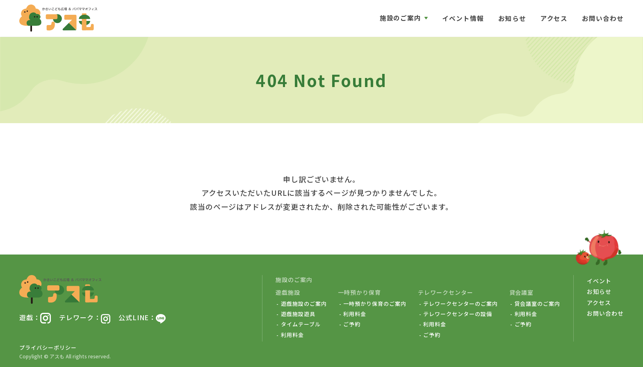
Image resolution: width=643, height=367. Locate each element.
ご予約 (351, 324)
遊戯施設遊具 (298, 314)
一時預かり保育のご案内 (374, 303)
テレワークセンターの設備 (457, 314)
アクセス (554, 18)
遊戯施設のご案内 (304, 303)
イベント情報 (463, 18)
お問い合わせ (603, 18)
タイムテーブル (301, 324)
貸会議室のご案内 (538, 303)
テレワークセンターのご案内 (460, 303)
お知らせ (512, 18)
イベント (599, 281)
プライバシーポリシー (48, 347)
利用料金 (292, 335)
